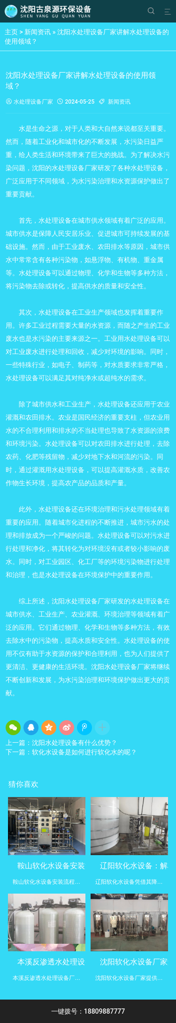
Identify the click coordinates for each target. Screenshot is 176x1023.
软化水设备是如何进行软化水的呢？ (84, 752)
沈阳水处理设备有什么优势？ (74, 742)
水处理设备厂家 (29, 102)
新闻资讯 (37, 32)
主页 (11, 32)
